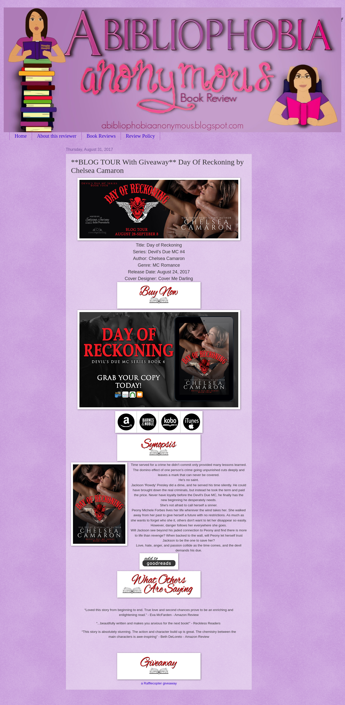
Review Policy (140, 136)
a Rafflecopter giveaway (159, 683)
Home (21, 136)
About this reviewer (56, 136)
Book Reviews (101, 136)
